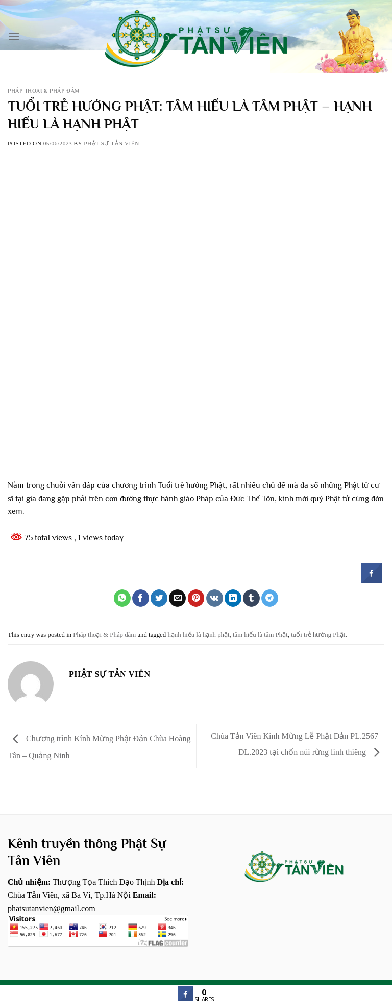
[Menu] (14, 36)
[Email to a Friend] (177, 598)
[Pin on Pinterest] (196, 598)
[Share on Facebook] (140, 598)
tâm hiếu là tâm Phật (260, 634)
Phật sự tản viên (111, 143)
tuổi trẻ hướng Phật (318, 634)
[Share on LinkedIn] (233, 598)
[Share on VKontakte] (214, 598)
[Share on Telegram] (269, 598)
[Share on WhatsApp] (122, 598)
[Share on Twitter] (159, 598)
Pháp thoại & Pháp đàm (44, 91)
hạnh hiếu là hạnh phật (198, 634)
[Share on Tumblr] (251, 598)
